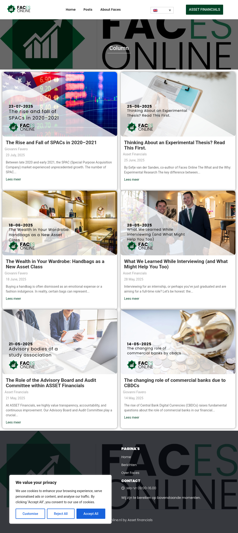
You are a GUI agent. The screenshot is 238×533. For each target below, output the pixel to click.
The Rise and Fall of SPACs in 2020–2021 (51, 142)
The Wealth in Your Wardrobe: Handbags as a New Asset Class (55, 264)
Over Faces (130, 472)
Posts (87, 9)
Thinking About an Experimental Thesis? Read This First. (174, 145)
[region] (60, 499)
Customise (30, 514)
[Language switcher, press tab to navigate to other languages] (162, 10)
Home (71, 9)
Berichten (129, 465)
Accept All (90, 514)
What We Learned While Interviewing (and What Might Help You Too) (176, 264)
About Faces (110, 9)
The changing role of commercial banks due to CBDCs (175, 382)
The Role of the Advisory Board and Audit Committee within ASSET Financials (51, 382)
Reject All (61, 514)
